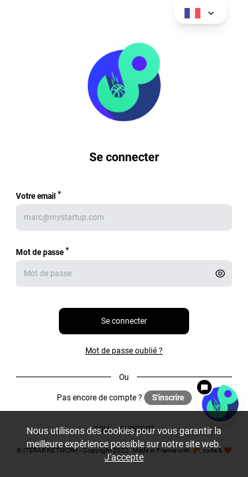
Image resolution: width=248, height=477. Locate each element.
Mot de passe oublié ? (124, 350)
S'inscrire (168, 397)
